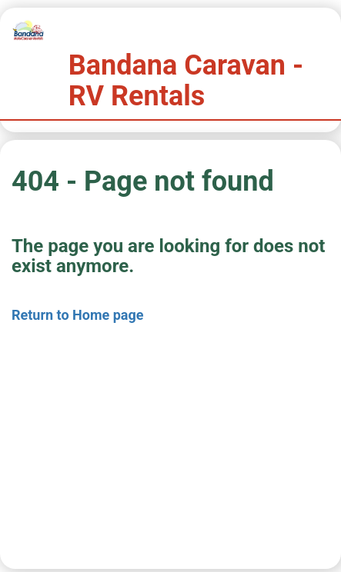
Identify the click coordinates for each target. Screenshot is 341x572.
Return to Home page (78, 315)
